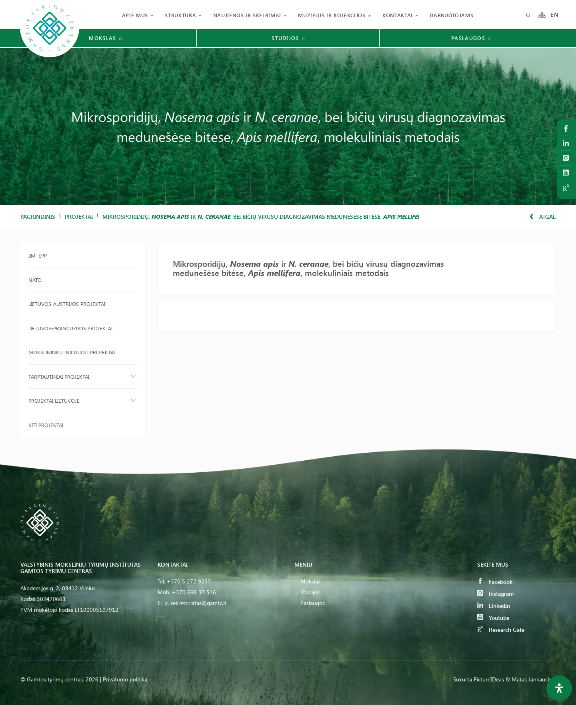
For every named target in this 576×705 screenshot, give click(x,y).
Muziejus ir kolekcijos (331, 15)
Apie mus (135, 15)
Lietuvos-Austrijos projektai (66, 303)
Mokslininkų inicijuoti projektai (71, 352)
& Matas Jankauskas (531, 679)
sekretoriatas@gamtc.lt (198, 603)
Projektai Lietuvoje (54, 400)
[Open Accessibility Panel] (559, 688)
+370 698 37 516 (194, 592)
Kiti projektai (45, 424)
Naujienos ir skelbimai (247, 15)
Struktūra (180, 15)
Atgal (543, 216)
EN (555, 15)
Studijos (310, 592)
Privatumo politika (125, 679)
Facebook (494, 581)
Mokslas (310, 581)
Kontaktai (397, 15)
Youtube (493, 617)
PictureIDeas (489, 679)
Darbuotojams (451, 15)
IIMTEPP (37, 255)
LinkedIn (493, 605)
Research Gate (500, 629)
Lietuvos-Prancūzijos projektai (70, 328)
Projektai (79, 216)
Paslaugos (312, 603)
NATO (35, 279)
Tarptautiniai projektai (58, 376)
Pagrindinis (37, 216)
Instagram (495, 593)
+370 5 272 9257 (189, 581)
